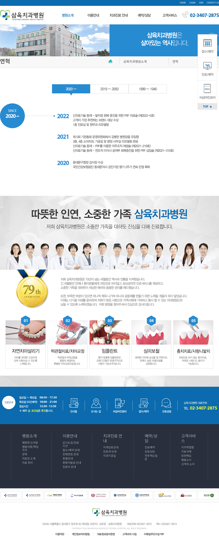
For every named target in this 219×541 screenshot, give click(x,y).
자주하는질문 (151, 457)
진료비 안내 (69, 467)
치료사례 (186, 451)
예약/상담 (151, 438)
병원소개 (29, 436)
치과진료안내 (110, 447)
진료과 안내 (109, 451)
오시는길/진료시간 (71, 444)
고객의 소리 (188, 464)
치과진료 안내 (112, 438)
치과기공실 (109, 455)
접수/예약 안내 (71, 450)
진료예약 (150, 447)
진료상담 (150, 451)
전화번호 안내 (70, 454)
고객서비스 (188, 438)
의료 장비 (27, 462)
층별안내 (68, 458)
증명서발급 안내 (72, 462)
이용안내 (70, 436)
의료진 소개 (28, 458)
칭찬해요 (186, 455)
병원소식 (186, 460)
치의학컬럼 (187, 447)
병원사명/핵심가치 (30, 448)
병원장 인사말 (30, 442)
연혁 (24, 454)
